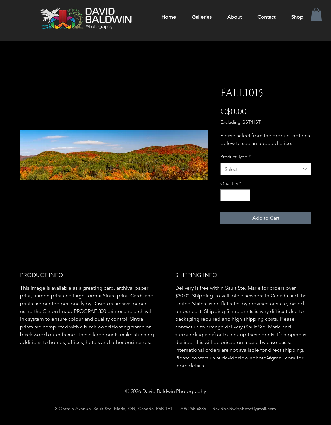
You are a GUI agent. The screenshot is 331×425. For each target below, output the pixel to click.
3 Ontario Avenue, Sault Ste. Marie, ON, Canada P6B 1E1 (113, 408)
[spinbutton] (235, 195)
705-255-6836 (193, 408)
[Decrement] (225, 195)
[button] (316, 14)
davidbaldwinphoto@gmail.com (244, 408)
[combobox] (265, 169)
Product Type (235, 157)
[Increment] (245, 195)
